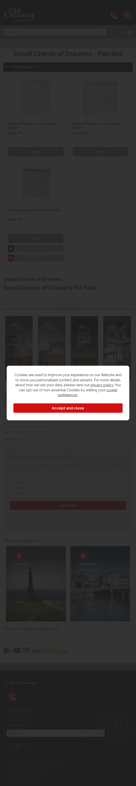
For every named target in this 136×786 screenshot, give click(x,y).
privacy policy (101, 385)
